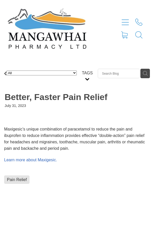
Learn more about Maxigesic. (30, 160)
